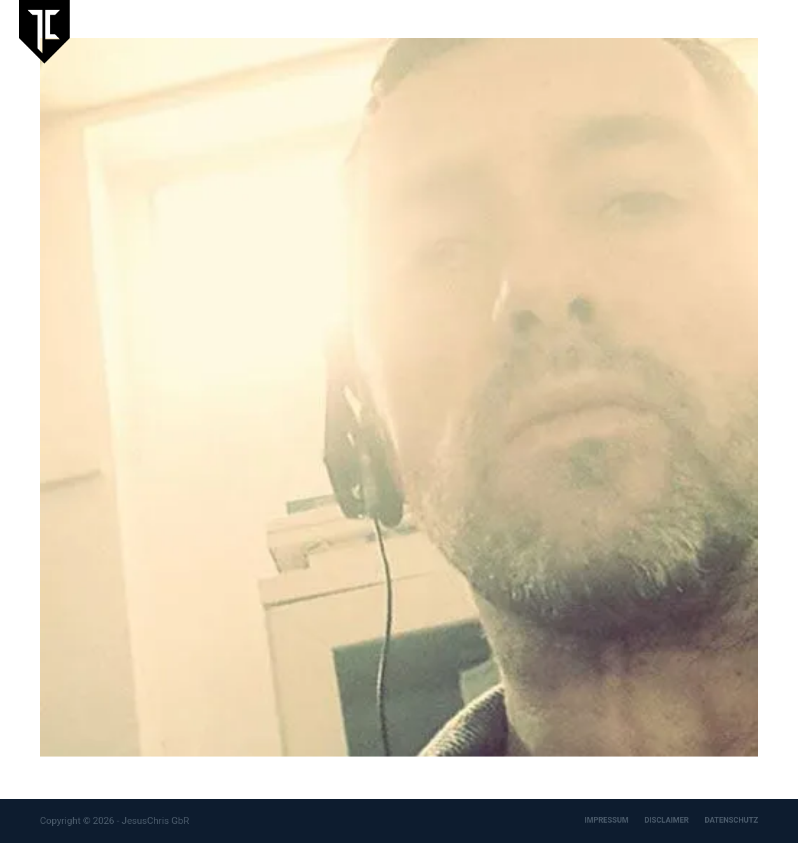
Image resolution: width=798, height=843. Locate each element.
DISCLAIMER (667, 820)
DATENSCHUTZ (731, 820)
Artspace (634, 31)
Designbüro (698, 31)
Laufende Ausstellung (416, 31)
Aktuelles (505, 31)
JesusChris (570, 31)
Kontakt (762, 31)
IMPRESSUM (606, 820)
